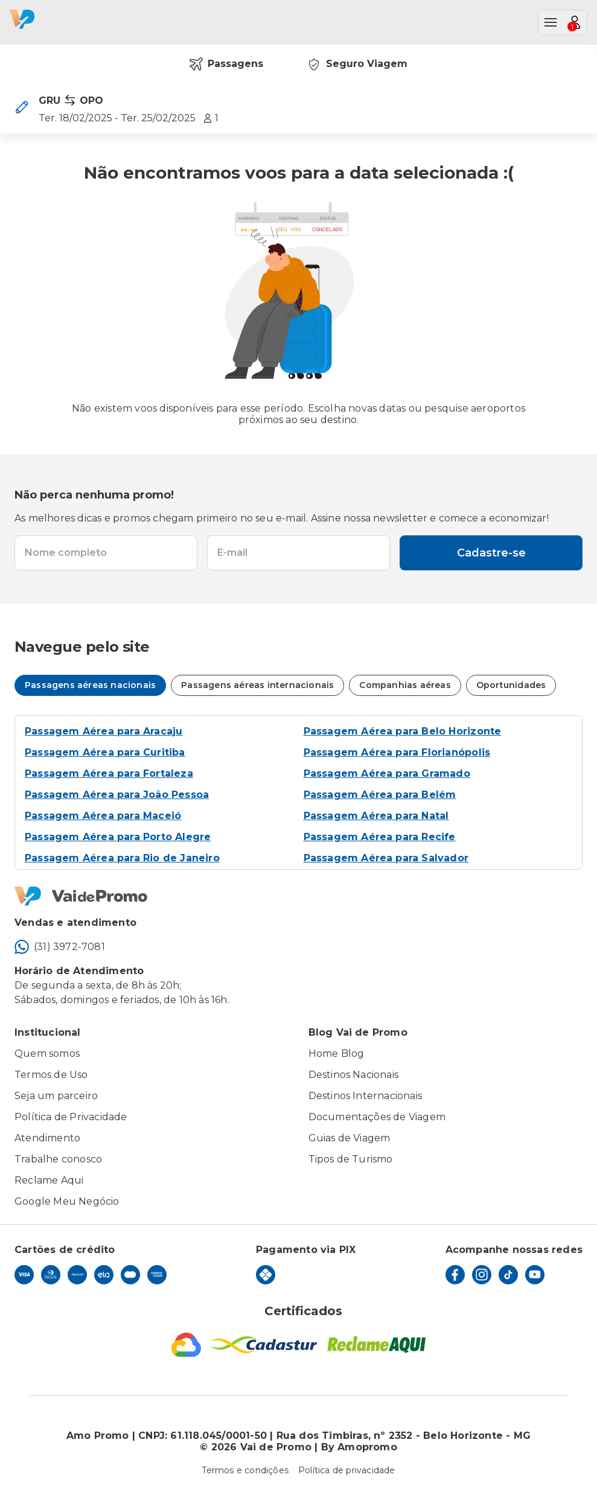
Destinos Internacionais (365, 1095)
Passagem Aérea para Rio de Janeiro (122, 858)
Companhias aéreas (404, 685)
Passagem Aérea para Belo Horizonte (403, 731)
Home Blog (336, 1053)
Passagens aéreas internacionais (257, 685)
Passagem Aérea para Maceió (103, 815)
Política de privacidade (346, 1470)
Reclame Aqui (48, 1180)
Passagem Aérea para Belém (380, 794)
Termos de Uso (51, 1074)
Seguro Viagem (357, 64)
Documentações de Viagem (377, 1117)
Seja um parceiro (56, 1095)
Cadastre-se (491, 552)
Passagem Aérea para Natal (376, 815)
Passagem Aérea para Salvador (386, 858)
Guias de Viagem (349, 1138)
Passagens (226, 64)
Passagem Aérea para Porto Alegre (118, 837)
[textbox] (105, 552)
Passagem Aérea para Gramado (387, 773)
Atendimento (47, 1138)
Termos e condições (245, 1470)
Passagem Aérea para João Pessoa (117, 794)
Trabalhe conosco (58, 1159)
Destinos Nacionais (353, 1074)
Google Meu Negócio (67, 1201)
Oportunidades (511, 685)
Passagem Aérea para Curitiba (105, 752)
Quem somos (47, 1053)
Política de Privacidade (70, 1117)
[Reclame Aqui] (376, 1344)
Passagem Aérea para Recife (380, 837)
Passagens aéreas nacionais (90, 685)
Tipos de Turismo (350, 1159)
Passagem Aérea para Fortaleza (109, 773)
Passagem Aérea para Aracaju (103, 731)
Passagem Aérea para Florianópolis (397, 752)
